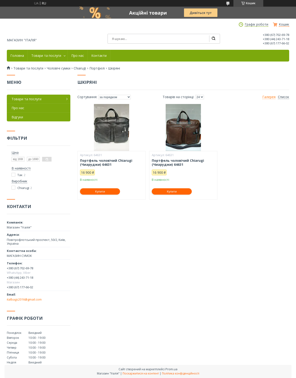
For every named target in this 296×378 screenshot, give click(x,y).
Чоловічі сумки (58, 68)
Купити (100, 191)
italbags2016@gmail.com (24, 299)
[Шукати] (213, 38)
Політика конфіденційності (180, 373)
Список (283, 97)
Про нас (77, 56)
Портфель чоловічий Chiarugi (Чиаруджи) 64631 (106, 162)
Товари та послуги (46, 56)
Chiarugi (80, 68)
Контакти (99, 56)
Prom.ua (171, 369)
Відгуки (17, 117)
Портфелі (97, 68)
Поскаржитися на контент (141, 373)
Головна (17, 56)
